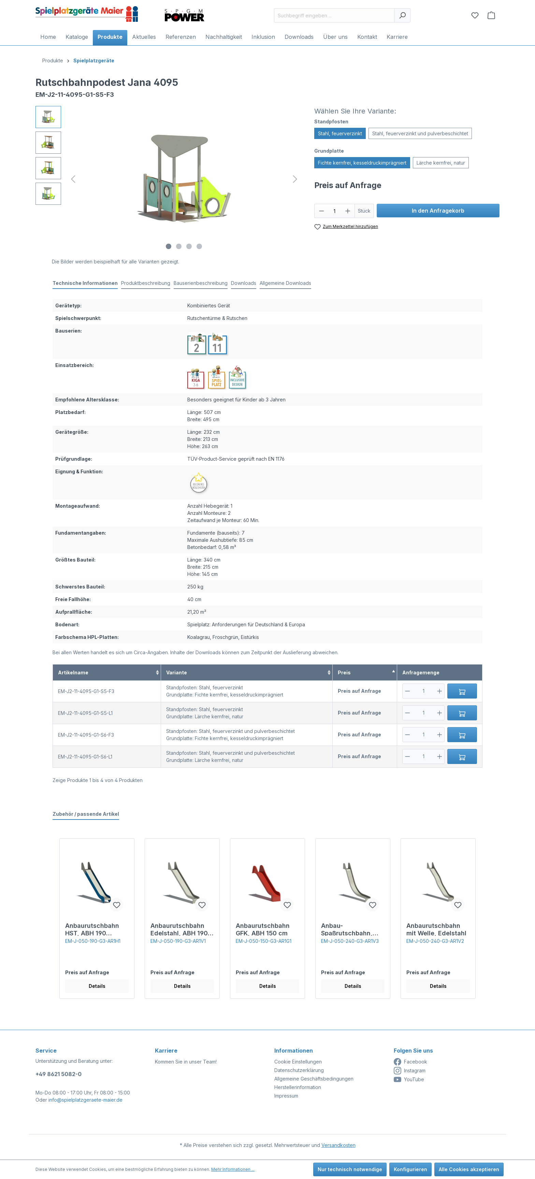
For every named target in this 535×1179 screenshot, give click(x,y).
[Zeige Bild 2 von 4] (179, 246)
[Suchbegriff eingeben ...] (334, 15)
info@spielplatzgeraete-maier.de (85, 1100)
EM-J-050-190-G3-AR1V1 (178, 941)
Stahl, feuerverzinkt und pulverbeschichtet (420, 133)
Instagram (409, 1070)
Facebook (410, 1062)
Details (97, 986)
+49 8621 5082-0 (58, 1074)
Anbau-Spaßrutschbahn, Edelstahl (347, 929)
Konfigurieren (410, 1169)
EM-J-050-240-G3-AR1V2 (435, 941)
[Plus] (440, 691)
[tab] (85, 283)
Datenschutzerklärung (299, 1070)
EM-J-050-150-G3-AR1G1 (263, 941)
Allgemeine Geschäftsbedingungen (313, 1079)
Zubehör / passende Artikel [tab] (86, 814)
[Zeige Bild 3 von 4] (189, 246)
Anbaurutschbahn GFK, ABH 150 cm (263, 929)
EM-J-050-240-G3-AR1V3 (350, 941)
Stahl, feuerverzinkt (340, 133)
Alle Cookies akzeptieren (469, 1169)
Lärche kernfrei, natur (441, 163)
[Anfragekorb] (491, 15)
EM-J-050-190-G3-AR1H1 (92, 941)
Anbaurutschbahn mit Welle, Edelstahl (436, 929)
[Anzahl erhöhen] (348, 211)
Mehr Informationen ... (233, 1169)
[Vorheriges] (73, 179)
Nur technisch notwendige (350, 1169)
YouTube (409, 1079)
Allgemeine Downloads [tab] (285, 283)
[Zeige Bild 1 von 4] (168, 246)
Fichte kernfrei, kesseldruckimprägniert (362, 163)
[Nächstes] (295, 179)
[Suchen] (402, 15)
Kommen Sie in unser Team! (186, 1062)
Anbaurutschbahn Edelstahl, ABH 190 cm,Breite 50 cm (179, 929)
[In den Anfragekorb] (462, 691)
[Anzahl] (334, 211)
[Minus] (408, 691)
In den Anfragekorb (438, 210)
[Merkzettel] (475, 15)
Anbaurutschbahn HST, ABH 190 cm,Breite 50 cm (92, 929)
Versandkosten (338, 1145)
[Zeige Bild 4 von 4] (199, 246)
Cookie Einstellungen (298, 1062)
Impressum (286, 1096)
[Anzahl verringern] (321, 211)
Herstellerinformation (297, 1087)
